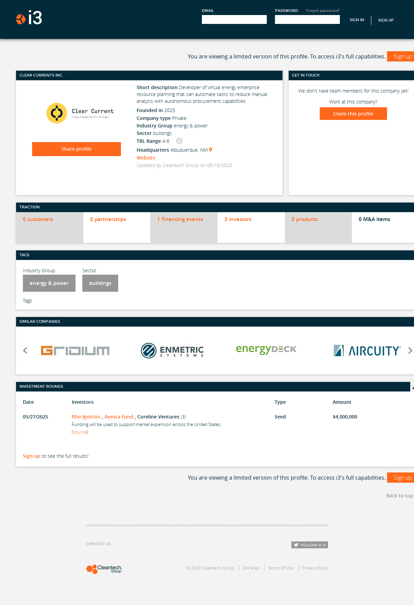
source (80, 432)
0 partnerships (108, 219)
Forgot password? (323, 11)
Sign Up (386, 20)
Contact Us (98, 544)
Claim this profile (353, 113)
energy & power (49, 283)
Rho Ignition (86, 416)
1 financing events (180, 219)
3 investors (237, 219)
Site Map (251, 567)
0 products (305, 219)
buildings (100, 283)
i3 (29, 17)
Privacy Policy (315, 567)
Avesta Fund (119, 416)
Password (286, 11)
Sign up (31, 456)
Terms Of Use (281, 567)
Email (208, 11)
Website (146, 157)
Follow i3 (309, 544)
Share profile (76, 149)
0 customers (38, 219)
